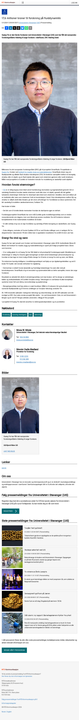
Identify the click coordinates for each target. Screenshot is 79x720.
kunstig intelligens (20, 315)
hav (30, 315)
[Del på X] (14, 28)
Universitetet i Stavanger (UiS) (29, 23)
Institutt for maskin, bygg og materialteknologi (35, 172)
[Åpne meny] (23, 2)
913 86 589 (24, 359)
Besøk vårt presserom (14, 650)
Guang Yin (5, 172)
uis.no (4, 468)
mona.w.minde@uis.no (24, 340)
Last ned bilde (9, 451)
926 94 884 (24, 337)
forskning (6, 315)
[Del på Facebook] (6, 28)
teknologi (38, 315)
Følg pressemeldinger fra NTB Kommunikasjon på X (19, 699)
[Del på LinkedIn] (10, 28)
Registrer (11, 511)
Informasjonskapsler (9, 703)
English (9, 712)
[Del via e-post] (30, 28)
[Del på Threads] (18, 28)
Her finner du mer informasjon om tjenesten (17, 676)
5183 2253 (24, 356)
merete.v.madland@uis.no (26, 362)
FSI (4, 190)
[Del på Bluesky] (22, 28)
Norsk (4, 712)
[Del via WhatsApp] (26, 28)
